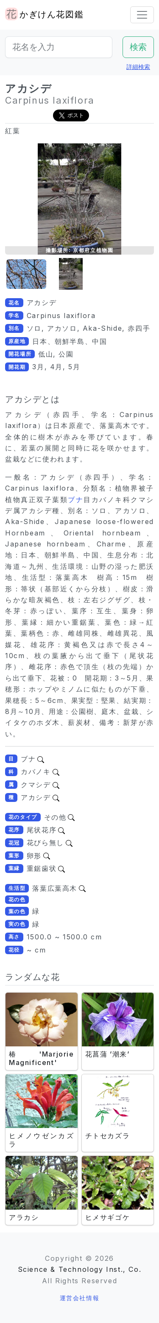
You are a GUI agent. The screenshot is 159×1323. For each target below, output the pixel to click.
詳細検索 (138, 66)
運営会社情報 (80, 1297)
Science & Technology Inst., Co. (80, 1269)
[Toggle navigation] (142, 14)
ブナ (76, 499)
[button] (26, 274)
